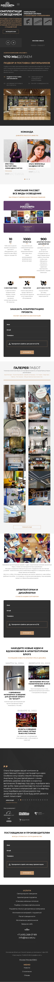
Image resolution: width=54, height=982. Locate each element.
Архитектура (11, 374)
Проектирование (21, 374)
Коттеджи (43, 374)
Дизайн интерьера (33, 374)
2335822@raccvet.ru (13, 172)
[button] (24, 179)
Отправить (27, 353)
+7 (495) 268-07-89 (23, 934)
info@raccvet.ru (30, 937)
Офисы (16, 377)
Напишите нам (11, 31)
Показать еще (27, 527)
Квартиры (50, 374)
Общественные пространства (36, 377)
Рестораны (23, 377)
